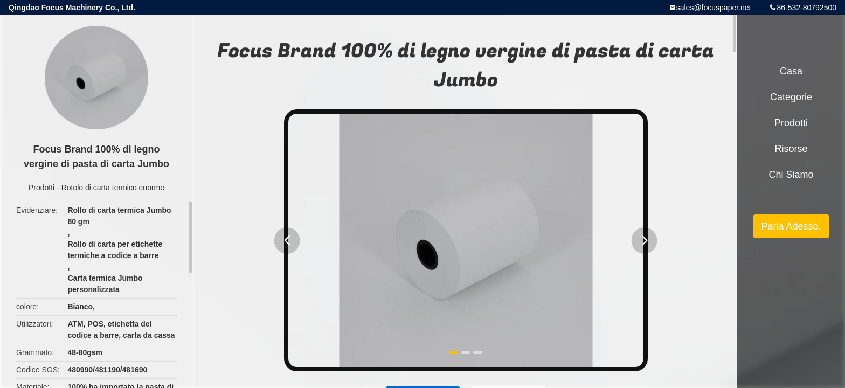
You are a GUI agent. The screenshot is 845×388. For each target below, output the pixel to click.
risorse (790, 148)
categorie (791, 97)
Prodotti (41, 187)
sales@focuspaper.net (713, 7)
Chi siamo (790, 174)
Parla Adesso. (791, 226)
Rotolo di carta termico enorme (112, 187)
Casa (791, 71)
